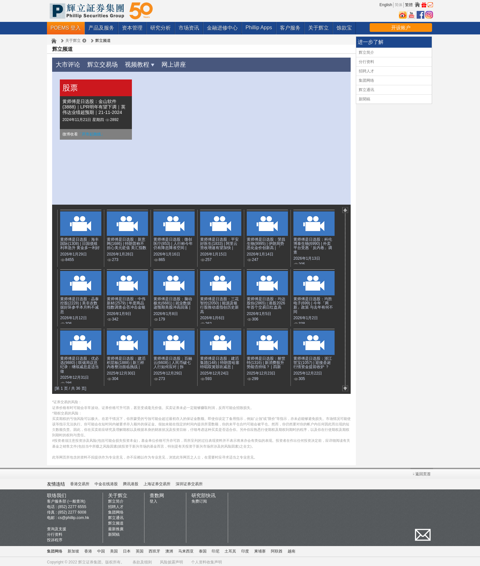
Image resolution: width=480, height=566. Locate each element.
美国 (114, 549)
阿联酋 (276, 549)
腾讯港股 (130, 482)
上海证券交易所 (157, 482)
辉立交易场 (96, 63)
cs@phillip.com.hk (73, 516)
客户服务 (290, 28)
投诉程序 (54, 538)
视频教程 (129, 63)
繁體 (409, 5)
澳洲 (169, 549)
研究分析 (160, 28)
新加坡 (73, 549)
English (386, 5)
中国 (101, 549)
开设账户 (401, 27)
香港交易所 (79, 482)
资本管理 (132, 28)
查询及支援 (56, 527)
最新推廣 (116, 527)
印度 (245, 549)
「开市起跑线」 (91, 132)
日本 (127, 549)
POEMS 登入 (66, 28)
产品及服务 (101, 28)
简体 (398, 5)
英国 (139, 549)
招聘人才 (366, 71)
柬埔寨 (260, 549)
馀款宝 (344, 28)
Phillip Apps (258, 27)
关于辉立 (318, 28)
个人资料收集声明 (206, 560)
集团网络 (366, 80)
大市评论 (66, 63)
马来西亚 (186, 549)
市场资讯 (189, 28)
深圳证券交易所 (189, 482)
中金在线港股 (106, 482)
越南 (291, 549)
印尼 (215, 549)
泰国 (203, 549)
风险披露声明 (171, 560)
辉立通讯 (366, 90)
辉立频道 (116, 521)
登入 (153, 499)
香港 (88, 549)
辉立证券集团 (89, 560)
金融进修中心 (222, 28)
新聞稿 (364, 99)
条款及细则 (142, 560)
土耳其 (230, 549)
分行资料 (366, 62)
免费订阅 (199, 499)
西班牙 (154, 549)
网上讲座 (159, 63)
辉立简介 (366, 52)
